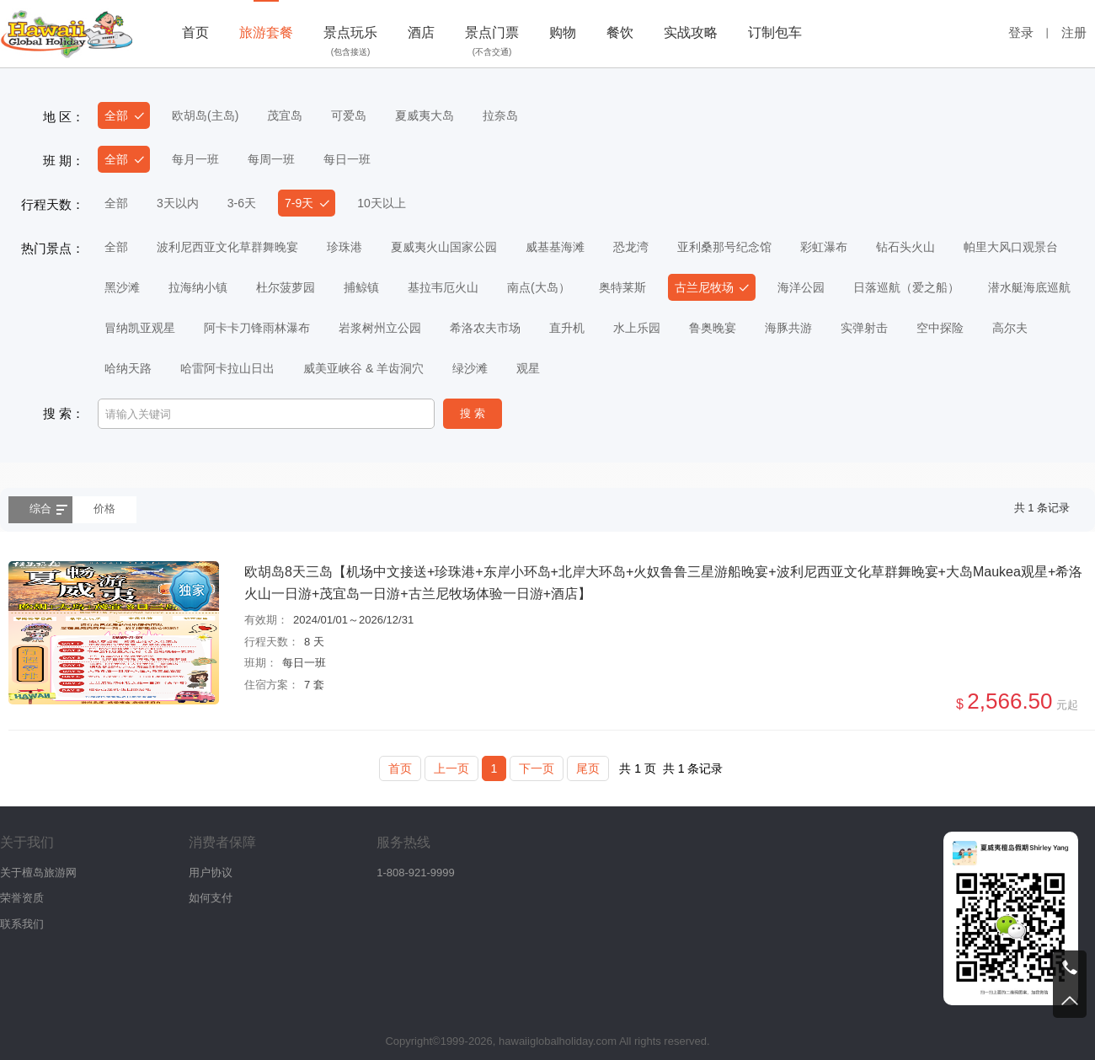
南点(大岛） (538, 287)
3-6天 (241, 203)
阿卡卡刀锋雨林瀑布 (257, 328)
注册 (1074, 32)
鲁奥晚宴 (712, 328)
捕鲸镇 (361, 287)
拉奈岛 (500, 115)
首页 (195, 32)
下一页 (536, 768)
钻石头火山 (905, 247)
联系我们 (22, 924)
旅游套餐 (266, 32)
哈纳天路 (128, 368)
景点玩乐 (350, 43)
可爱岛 (348, 115)
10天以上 (381, 203)
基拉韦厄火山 (443, 287)
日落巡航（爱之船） (906, 287)
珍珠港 (344, 247)
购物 (562, 32)
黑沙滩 (122, 287)
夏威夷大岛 (424, 115)
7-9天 (299, 203)
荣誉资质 (22, 897)
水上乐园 (636, 328)
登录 (1021, 32)
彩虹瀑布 (823, 247)
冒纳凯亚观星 (139, 328)
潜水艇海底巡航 (1029, 287)
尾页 (588, 768)
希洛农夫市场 (485, 328)
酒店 (421, 32)
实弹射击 (864, 328)
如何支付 (210, 897)
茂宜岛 (284, 115)
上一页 (451, 768)
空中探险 (940, 328)
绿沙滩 (470, 368)
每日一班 (347, 159)
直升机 (567, 328)
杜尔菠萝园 (285, 287)
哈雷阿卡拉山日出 (227, 368)
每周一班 (271, 159)
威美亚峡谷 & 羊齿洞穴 (363, 368)
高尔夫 (1010, 328)
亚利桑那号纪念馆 (724, 247)
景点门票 (492, 43)
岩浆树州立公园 (380, 328)
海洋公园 (801, 287)
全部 (116, 115)
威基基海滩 (555, 247)
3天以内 (178, 203)
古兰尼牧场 (704, 287)
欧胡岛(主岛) (205, 115)
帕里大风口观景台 (1011, 247)
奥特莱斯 (622, 287)
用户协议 (210, 872)
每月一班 (195, 159)
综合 (40, 508)
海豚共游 (788, 328)
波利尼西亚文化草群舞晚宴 (227, 247)
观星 (528, 368)
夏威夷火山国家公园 (444, 247)
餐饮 (619, 32)
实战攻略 (691, 32)
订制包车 (775, 32)
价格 (104, 508)
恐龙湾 (631, 247)
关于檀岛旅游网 (38, 872)
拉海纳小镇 (197, 287)
